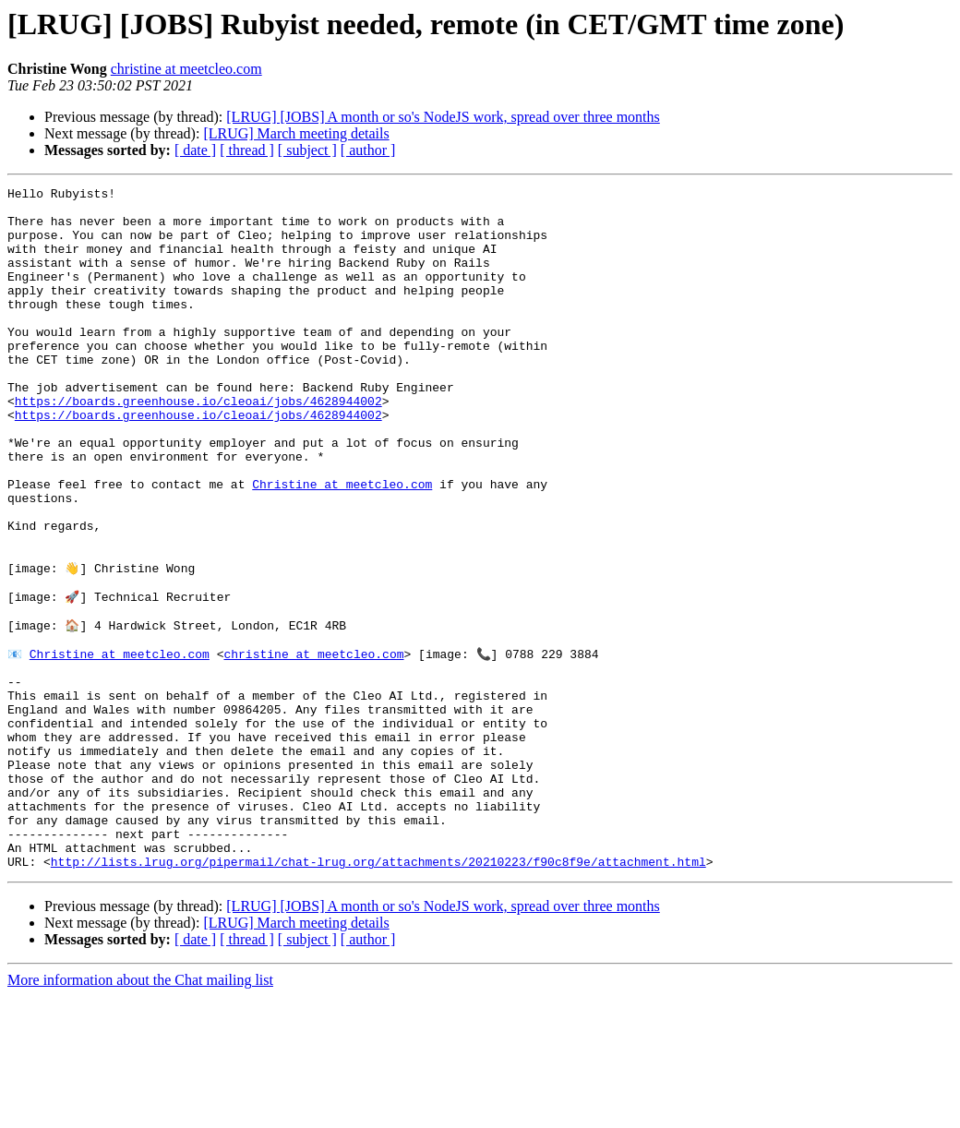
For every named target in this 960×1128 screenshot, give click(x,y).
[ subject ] (307, 150)
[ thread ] (247, 150)
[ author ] (368, 150)
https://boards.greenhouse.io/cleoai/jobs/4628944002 (198, 445)
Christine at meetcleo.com (342, 544)
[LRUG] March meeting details (296, 133)
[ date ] (195, 150)
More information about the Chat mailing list (140, 1112)
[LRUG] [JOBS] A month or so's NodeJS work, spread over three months (443, 117)
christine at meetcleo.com (186, 69)
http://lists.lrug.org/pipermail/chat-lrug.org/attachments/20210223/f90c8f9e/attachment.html (378, 993)
